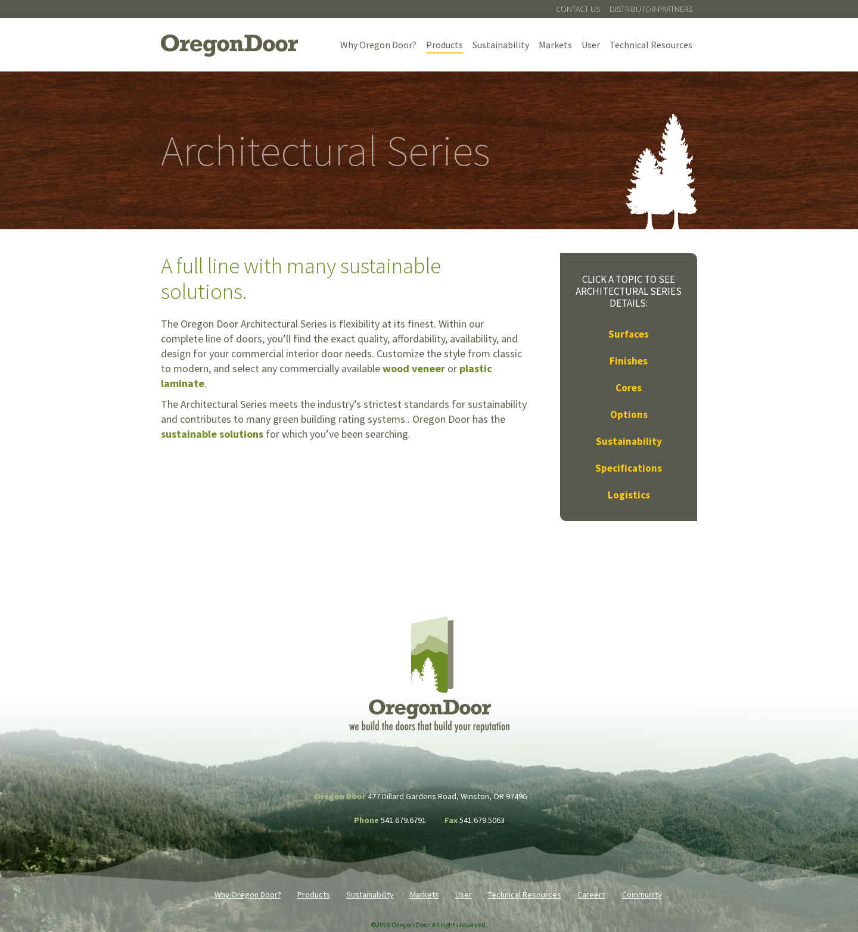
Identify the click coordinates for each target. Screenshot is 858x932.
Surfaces (628, 334)
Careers (591, 894)
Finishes (629, 360)
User (591, 45)
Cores (628, 387)
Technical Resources (651, 45)
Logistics (629, 494)
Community (642, 894)
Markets (555, 45)
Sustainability (500, 45)
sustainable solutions (212, 434)
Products (444, 45)
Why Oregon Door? (378, 45)
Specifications (628, 468)
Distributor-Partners (651, 9)
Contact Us (578, 9)
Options (629, 414)
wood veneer (414, 368)
